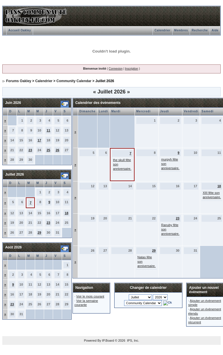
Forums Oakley (18, 81)
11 (48, 130)
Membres (181, 30)
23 (30, 150)
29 (39, 232)
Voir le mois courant (90, 296)
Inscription (131, 68)
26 (57, 150)
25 (48, 150)
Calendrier (162, 30)
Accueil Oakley (19, 30)
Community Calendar (73, 81)
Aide (215, 30)
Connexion (116, 68)
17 (39, 140)
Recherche (200, 30)
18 (66, 213)
